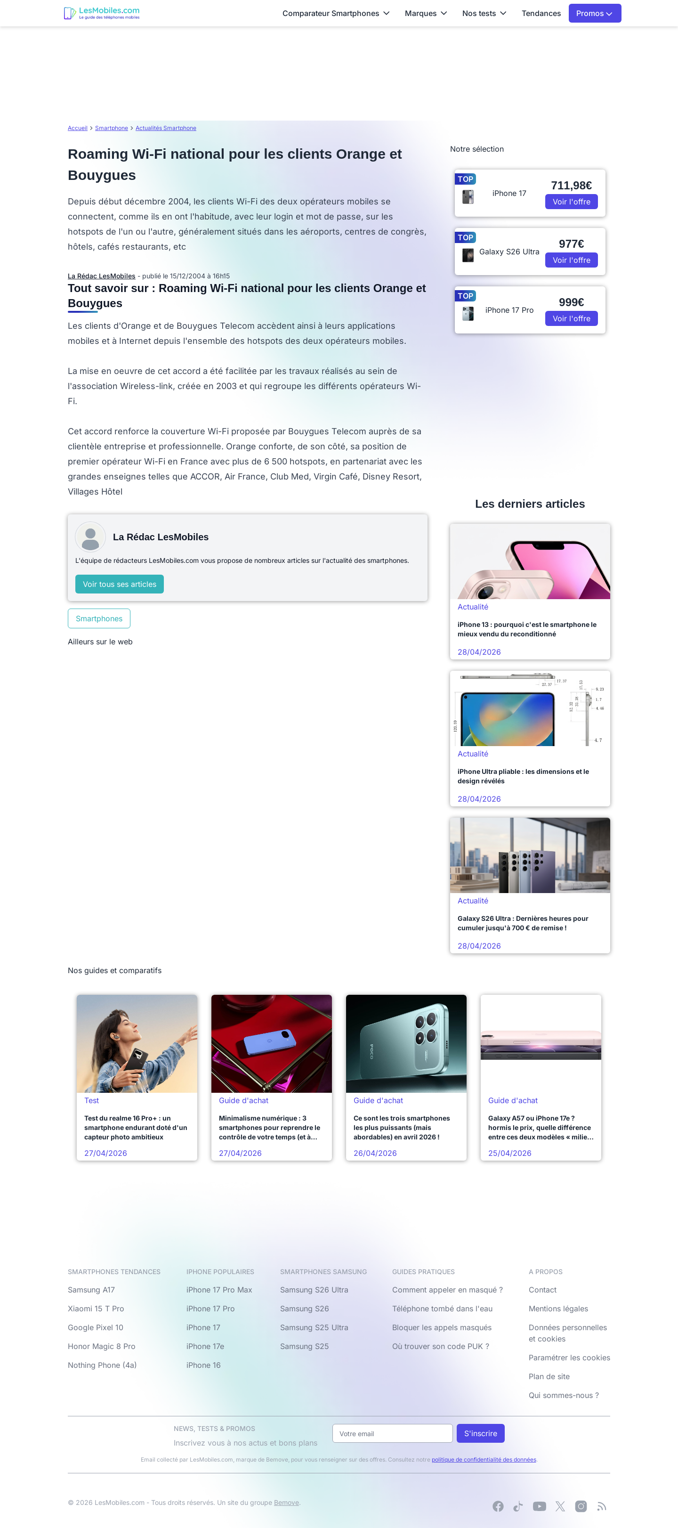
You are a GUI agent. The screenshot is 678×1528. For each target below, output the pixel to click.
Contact (543, 1289)
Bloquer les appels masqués (442, 1327)
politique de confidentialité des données (484, 1459)
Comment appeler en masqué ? (447, 1289)
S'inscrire (480, 1433)
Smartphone (111, 127)
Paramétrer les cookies (569, 1357)
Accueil (78, 127)
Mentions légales (558, 1308)
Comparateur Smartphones (336, 13)
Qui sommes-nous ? (564, 1395)
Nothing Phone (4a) (102, 1365)
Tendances (541, 13)
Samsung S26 (304, 1308)
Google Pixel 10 (95, 1327)
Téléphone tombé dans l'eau (442, 1308)
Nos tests (484, 13)
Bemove (286, 1502)
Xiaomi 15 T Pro (96, 1308)
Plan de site (549, 1376)
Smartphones (99, 618)
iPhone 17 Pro (210, 1308)
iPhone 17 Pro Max (219, 1289)
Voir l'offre (571, 201)
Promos (594, 13)
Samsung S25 (304, 1346)
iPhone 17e (205, 1346)
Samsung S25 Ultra (314, 1327)
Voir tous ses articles (119, 584)
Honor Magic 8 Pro (102, 1346)
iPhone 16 (203, 1365)
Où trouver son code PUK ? (440, 1346)
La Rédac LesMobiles (102, 276)
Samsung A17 (91, 1289)
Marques (426, 13)
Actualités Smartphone (166, 127)
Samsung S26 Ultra (314, 1289)
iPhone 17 (203, 1327)
